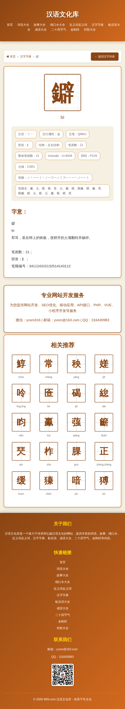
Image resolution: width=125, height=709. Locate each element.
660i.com (50, 699)
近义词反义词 (78, 24)
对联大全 (90, 29)
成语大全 (41, 29)
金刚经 (75, 29)
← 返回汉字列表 (105, 56)
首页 (10, 24)
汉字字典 (98, 24)
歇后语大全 (62, 601)
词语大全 (23, 24)
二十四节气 (58, 29)
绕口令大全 (57, 24)
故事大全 (40, 24)
